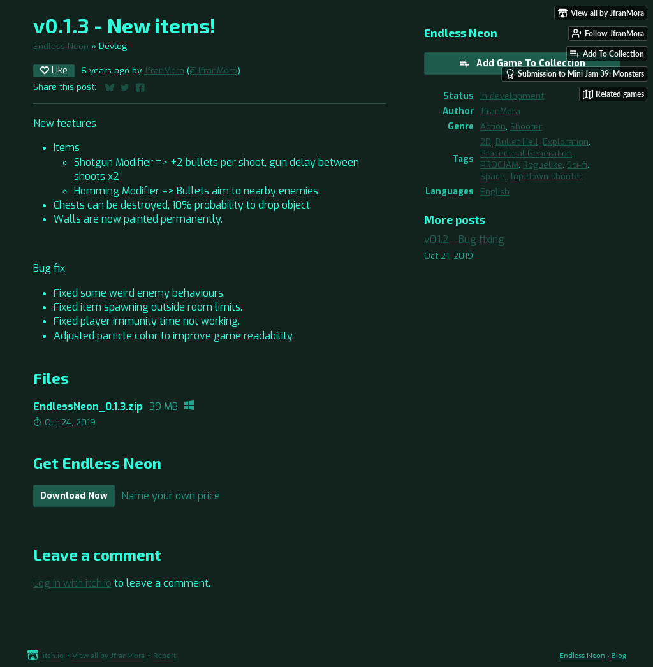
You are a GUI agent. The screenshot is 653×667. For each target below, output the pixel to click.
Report (164, 655)
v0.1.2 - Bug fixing (464, 239)
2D (485, 141)
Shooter (526, 126)
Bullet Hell (516, 141)
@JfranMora (213, 70)
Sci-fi (577, 164)
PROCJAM (499, 164)
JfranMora (164, 70)
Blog (618, 655)
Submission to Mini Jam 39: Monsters (574, 74)
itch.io (53, 655)
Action (493, 126)
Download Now (74, 496)
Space (492, 176)
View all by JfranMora (108, 655)
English (495, 191)
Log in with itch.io (72, 583)
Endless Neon (61, 46)
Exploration (566, 141)
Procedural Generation (526, 153)
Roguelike (542, 164)
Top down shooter (546, 176)
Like (54, 70)
